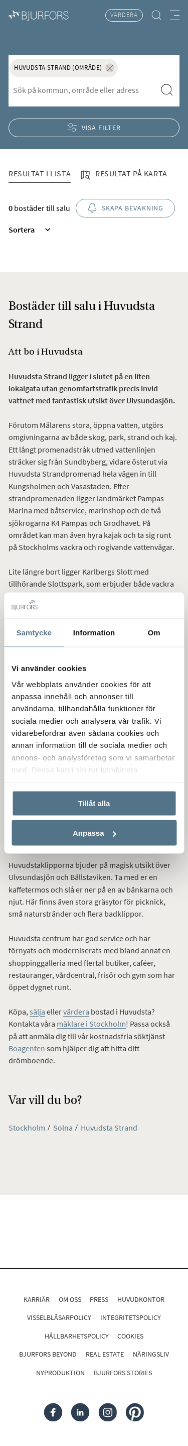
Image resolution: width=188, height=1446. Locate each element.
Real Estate (105, 1354)
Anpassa (94, 833)
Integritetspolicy (130, 1317)
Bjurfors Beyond (48, 1354)
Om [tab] (154, 632)
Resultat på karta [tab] (123, 174)
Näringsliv (151, 1354)
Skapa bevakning (126, 208)
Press (99, 1299)
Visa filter (93, 128)
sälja (37, 1012)
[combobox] (82, 90)
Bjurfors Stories (123, 1372)
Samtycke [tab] (34, 632)
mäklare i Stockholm (91, 1024)
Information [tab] (94, 632)
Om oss (70, 1299)
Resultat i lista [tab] (40, 173)
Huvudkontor (140, 1299)
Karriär (37, 1299)
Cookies (130, 1336)
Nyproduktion (60, 1372)
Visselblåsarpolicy (59, 1317)
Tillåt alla (94, 803)
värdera (76, 1012)
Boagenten (27, 1048)
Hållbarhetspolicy (77, 1336)
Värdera (124, 15)
